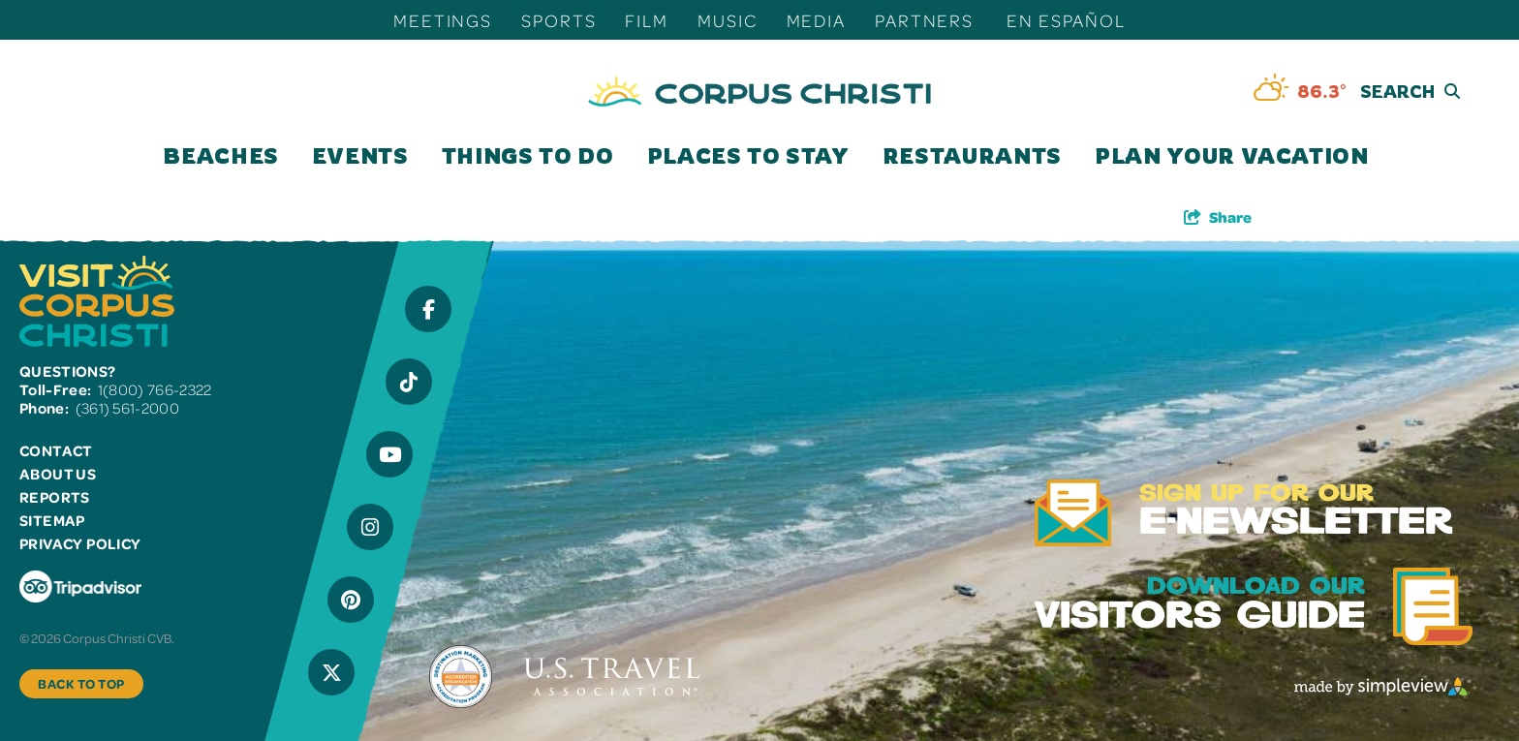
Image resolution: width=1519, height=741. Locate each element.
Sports (558, 20)
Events (360, 155)
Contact (56, 450)
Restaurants (972, 155)
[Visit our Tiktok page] (408, 381)
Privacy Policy (80, 543)
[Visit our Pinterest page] (350, 599)
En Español (1066, 20)
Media (816, 20)
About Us (57, 473)
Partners (924, 20)
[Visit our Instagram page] (370, 527)
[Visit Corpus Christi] (759, 91)
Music (727, 20)
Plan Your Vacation (1232, 155)
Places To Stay (748, 155)
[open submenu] (281, 156)
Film (646, 20)
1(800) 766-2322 (155, 389)
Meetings (442, 20)
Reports (54, 497)
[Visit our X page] (331, 672)
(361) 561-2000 (127, 407)
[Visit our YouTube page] (389, 454)
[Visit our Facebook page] (428, 309)
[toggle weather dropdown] (1300, 91)
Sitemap (52, 520)
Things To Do (528, 155)
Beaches (221, 155)
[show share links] (1217, 216)
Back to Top (81, 683)
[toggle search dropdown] (1377, 92)
